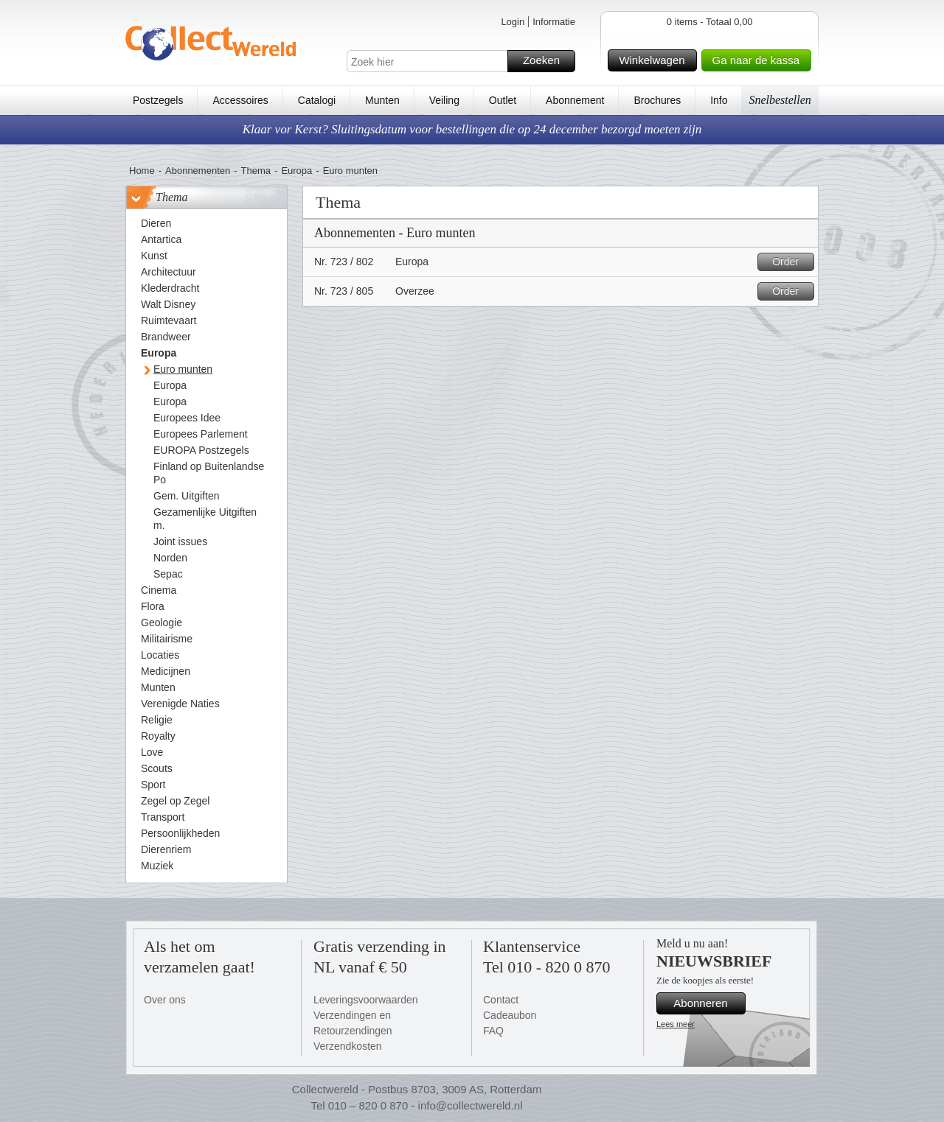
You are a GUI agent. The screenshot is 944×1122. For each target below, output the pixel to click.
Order (791, 262)
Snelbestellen (780, 100)
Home (142, 170)
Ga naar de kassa (759, 60)
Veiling (444, 100)
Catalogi (317, 100)
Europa (296, 170)
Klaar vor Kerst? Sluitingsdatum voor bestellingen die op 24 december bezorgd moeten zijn (472, 129)
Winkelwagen (655, 60)
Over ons (165, 1000)
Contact (500, 1000)
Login (512, 21)
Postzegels (158, 100)
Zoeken (547, 61)
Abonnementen (197, 170)
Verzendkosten (347, 1046)
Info (718, 100)
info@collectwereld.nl (470, 1105)
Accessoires (240, 100)
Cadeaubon (509, 1015)
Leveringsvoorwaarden (365, 1000)
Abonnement (575, 100)
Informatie (553, 21)
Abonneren (707, 1003)
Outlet (502, 100)
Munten (382, 100)
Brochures (657, 100)
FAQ (493, 1031)
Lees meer (675, 1024)
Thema (256, 170)
